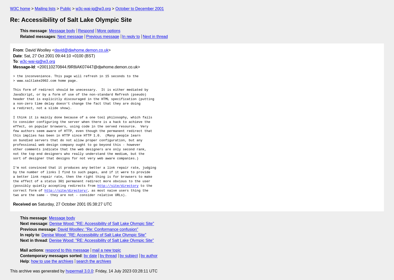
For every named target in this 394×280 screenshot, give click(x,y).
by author (149, 256)
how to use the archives (52, 261)
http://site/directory (117, 186)
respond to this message (67, 250)
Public (65, 9)
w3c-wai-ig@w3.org (93, 9)
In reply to (131, 36)
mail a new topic (106, 250)
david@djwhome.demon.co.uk (82, 50)
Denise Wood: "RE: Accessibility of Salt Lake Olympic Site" (102, 223)
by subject (129, 256)
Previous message (102, 36)
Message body (62, 31)
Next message (70, 36)
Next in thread (155, 36)
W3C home (20, 9)
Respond (86, 31)
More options (109, 31)
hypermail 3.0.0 (79, 271)
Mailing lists (45, 9)
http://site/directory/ (66, 191)
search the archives (93, 261)
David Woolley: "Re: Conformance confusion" (98, 229)
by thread (108, 256)
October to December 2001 (139, 9)
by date (90, 256)
